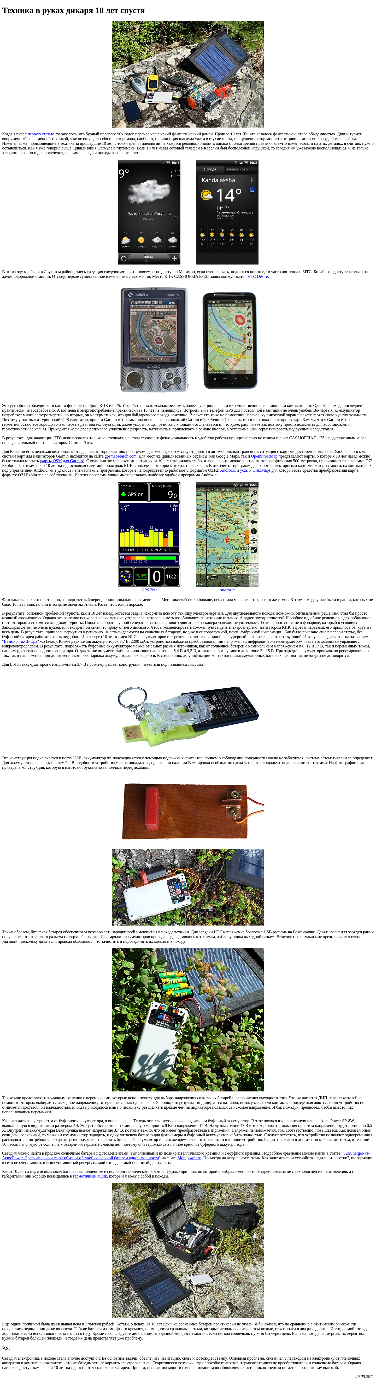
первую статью (41, 134)
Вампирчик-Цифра (20, 641)
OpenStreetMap (264, 456)
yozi (243, 470)
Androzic (228, 470)
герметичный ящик (90, 1176)
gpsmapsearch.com (121, 456)
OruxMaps (261, 470)
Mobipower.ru (189, 1158)
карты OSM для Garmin (62, 461)
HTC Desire (258, 276)
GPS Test (149, 590)
